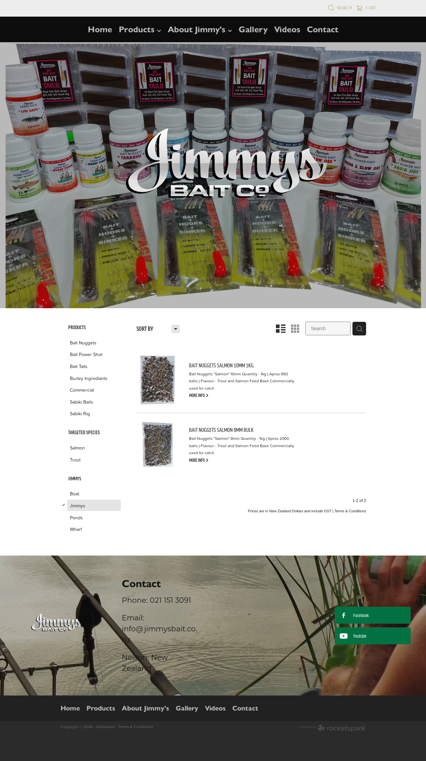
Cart (366, 7)
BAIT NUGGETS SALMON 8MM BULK (221, 430)
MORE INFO (199, 395)
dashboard (105, 726)
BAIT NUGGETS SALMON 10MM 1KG (221, 365)
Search (340, 7)
